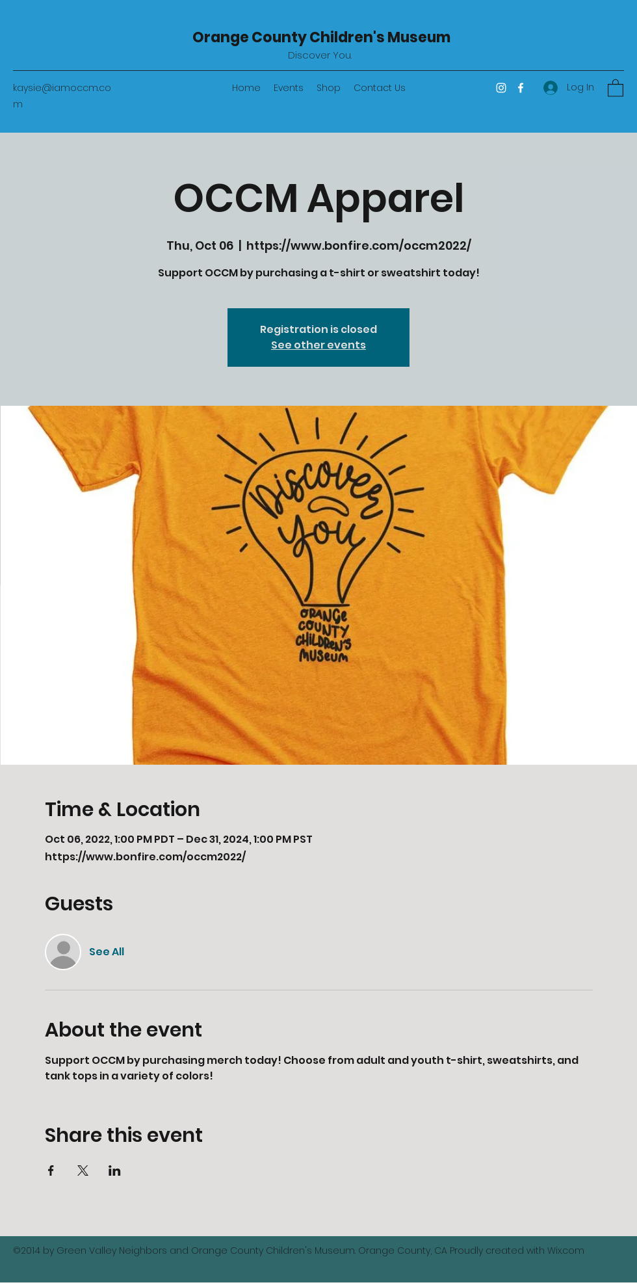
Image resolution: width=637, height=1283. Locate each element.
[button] (615, 87)
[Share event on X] (83, 1170)
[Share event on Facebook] (51, 1170)
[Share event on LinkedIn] (115, 1170)
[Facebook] (520, 87)
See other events (318, 344)
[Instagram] (501, 87)
